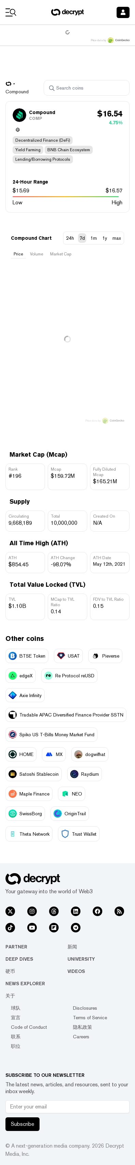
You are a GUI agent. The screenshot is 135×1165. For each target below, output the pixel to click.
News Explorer (25, 983)
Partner (16, 946)
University (81, 959)
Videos (76, 971)
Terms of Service (90, 1017)
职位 (15, 1046)
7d (82, 238)
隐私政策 (82, 1027)
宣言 (15, 1017)
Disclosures (85, 1008)
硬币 (10, 971)
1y (104, 238)
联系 (15, 1036)
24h (70, 238)
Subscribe (22, 1124)
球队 (15, 1008)
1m (93, 238)
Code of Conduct (29, 1027)
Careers (81, 1036)
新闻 (72, 946)
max (116, 238)
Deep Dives (19, 959)
